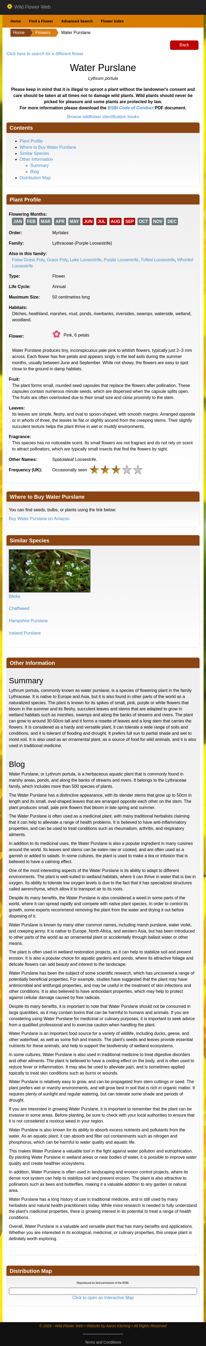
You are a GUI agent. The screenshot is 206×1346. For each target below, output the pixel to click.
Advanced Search (77, 21)
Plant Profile (31, 141)
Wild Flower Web (28, 7)
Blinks (14, 596)
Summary (39, 165)
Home (15, 21)
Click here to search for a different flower (44, 53)
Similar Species (34, 153)
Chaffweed (19, 608)
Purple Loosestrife (121, 260)
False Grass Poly (28, 260)
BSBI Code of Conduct (131, 108)
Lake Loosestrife (85, 260)
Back (184, 45)
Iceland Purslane (25, 633)
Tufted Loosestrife (158, 260)
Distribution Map (35, 178)
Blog (34, 171)
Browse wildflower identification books (103, 116)
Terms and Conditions (103, 1342)
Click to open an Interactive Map (103, 1297)
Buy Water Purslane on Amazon (39, 518)
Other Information (36, 159)
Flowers (42, 32)
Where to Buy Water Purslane (48, 147)
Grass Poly (57, 260)
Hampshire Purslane (28, 620)
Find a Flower (41, 21)
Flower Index (112, 21)
